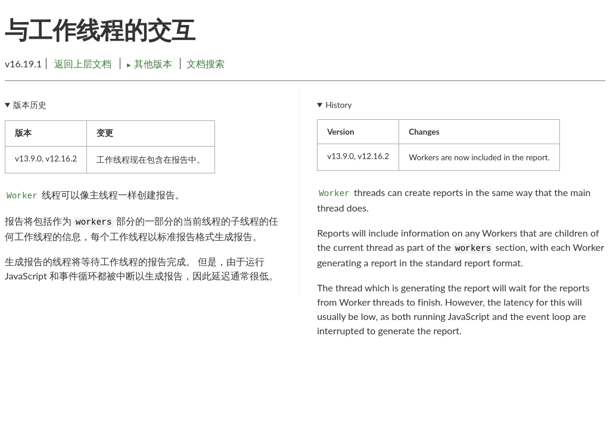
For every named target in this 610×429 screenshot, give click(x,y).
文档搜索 (205, 63)
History (339, 105)
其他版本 (150, 63)
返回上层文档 (82, 63)
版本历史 (29, 105)
